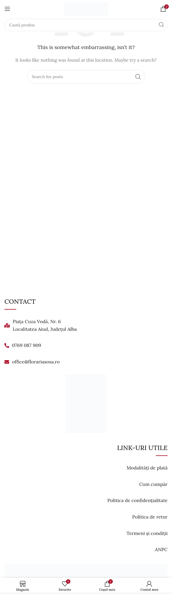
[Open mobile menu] (7, 9)
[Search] (86, 25)
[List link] (86, 325)
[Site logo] (86, 8)
